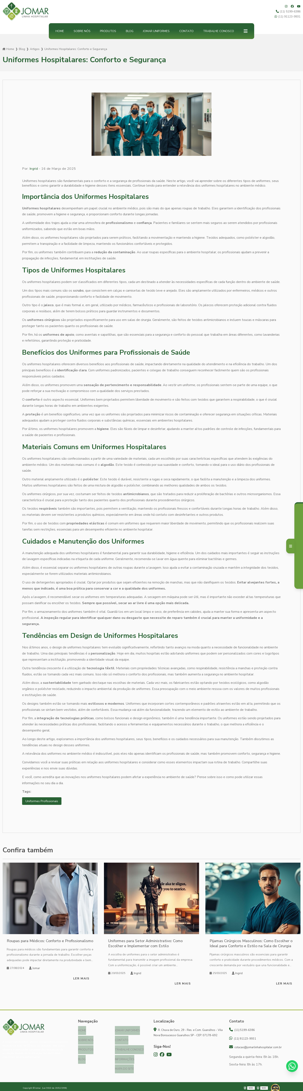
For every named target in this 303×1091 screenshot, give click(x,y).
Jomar (34, 969)
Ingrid (33, 168)
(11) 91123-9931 (287, 17)
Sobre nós (82, 31)
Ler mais (81, 979)
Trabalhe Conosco (218, 31)
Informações (124, 1057)
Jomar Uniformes (156, 31)
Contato (186, 31)
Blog (129, 31)
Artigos (35, 49)
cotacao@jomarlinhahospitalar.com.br (255, 1047)
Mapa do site (124, 1066)
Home (60, 31)
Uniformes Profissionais (42, 801)
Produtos (108, 31)
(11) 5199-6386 (288, 11)
